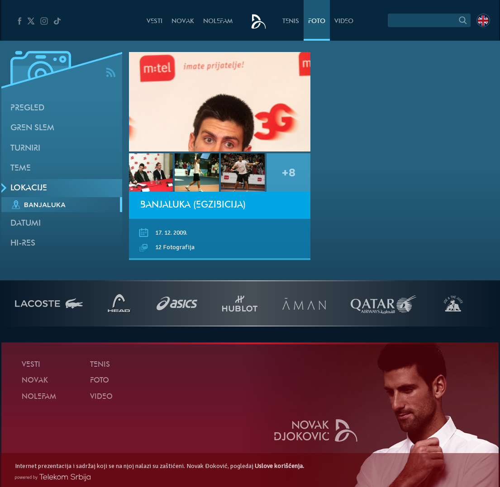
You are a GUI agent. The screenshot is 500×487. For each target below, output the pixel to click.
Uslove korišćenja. (279, 466)
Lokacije (28, 188)
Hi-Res (22, 243)
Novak (182, 21)
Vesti (154, 21)
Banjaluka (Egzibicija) (193, 205)
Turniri (25, 148)
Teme (20, 168)
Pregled (27, 108)
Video (343, 21)
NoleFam (218, 21)
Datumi (25, 223)
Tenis (290, 21)
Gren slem (32, 128)
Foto (316, 21)
